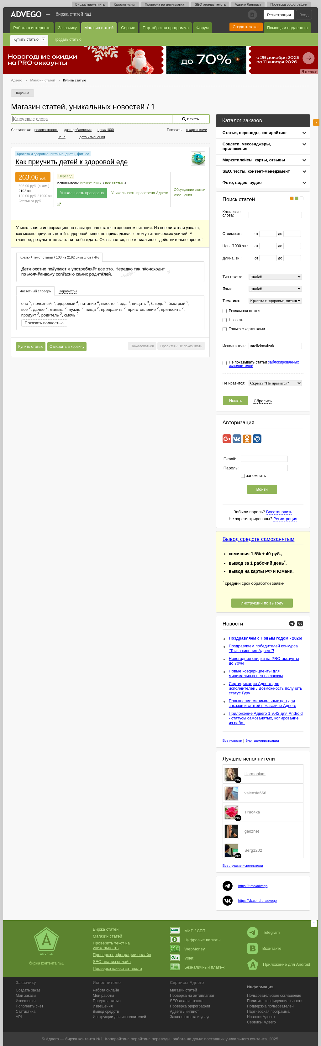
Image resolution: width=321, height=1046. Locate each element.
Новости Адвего (261, 1017)
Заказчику (67, 27)
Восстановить (279, 512)
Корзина (22, 93)
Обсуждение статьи (189, 189)
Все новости (232, 740)
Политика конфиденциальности (275, 1001)
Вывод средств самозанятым (259, 539)
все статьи (114, 183)
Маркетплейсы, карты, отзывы (254, 160)
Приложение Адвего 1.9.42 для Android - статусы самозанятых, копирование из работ (266, 718)
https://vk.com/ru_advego (257, 900)
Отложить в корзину (67, 346)
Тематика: (231, 301)
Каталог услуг (125, 4)
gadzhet (252, 831)
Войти (262, 489)
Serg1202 (253, 850)
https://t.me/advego (253, 886)
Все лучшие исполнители (243, 865)
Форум (202, 27)
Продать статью (68, 39)
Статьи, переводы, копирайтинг (255, 132)
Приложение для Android (278, 964)
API (19, 1017)
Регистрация (279, 15)
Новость (236, 320)
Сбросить (263, 401)
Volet (181, 958)
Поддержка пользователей (270, 1006)
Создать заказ (246, 26)
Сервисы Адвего (261, 1022)
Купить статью (26, 39)
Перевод (65, 176)
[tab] (59, 257)
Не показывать (190, 346)
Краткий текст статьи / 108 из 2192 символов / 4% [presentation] (59, 257)
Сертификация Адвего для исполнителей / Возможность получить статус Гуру (265, 688)
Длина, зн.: (232, 258)
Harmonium (255, 773)
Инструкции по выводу (262, 603)
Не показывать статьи (264, 364)
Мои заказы (26, 995)
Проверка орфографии (288, 4)
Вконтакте (264, 948)
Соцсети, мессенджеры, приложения (247, 146)
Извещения (183, 195)
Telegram (263, 932)
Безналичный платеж (197, 967)
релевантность (46, 130)
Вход (303, 15)
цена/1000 (105, 130)
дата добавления (78, 130)
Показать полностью (44, 323)
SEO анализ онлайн (112, 961)
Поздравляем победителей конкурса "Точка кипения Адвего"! (263, 648)
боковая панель (316, 122)
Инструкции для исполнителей (119, 1017)
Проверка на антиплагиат (165, 4)
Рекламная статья (244, 311)
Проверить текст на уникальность (111, 945)
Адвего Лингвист (248, 4)
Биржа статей (105, 929)
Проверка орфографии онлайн (122, 954)
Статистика (25, 1011)
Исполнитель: (234, 346)
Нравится (168, 346)
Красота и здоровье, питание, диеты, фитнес (53, 154)
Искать (235, 400)
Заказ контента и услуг (190, 1017)
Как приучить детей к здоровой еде (71, 162)
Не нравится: (234, 383)
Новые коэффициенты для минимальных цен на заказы (256, 673)
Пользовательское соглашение (274, 995)
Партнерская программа (268, 1011)
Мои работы (103, 995)
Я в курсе (309, 71)
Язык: (227, 289)
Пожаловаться (142, 346)
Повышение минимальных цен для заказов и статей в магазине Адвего (262, 703)
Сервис (128, 27)
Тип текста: (232, 277)
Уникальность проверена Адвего (139, 193)
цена (62, 137)
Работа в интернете (31, 27)
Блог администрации (262, 740)
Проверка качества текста (117, 968)
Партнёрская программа (166, 27)
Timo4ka (252, 812)
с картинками (196, 130)
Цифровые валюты (195, 940)
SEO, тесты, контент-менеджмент (256, 171)
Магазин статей (98, 27)
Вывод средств (106, 1011)
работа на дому (187, 1039)
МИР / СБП (187, 930)
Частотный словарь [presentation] (35, 291)
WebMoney (187, 949)
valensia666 (255, 793)
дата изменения (92, 137)
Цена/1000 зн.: (235, 246)
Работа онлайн (106, 990)
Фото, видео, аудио (242, 182)
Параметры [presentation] (68, 291)
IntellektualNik (90, 183)
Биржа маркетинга (90, 4)
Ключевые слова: (231, 213)
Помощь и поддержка (287, 27)
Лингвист (184, 1011)
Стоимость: (232, 234)
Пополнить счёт (29, 1006)
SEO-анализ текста (210, 4)
